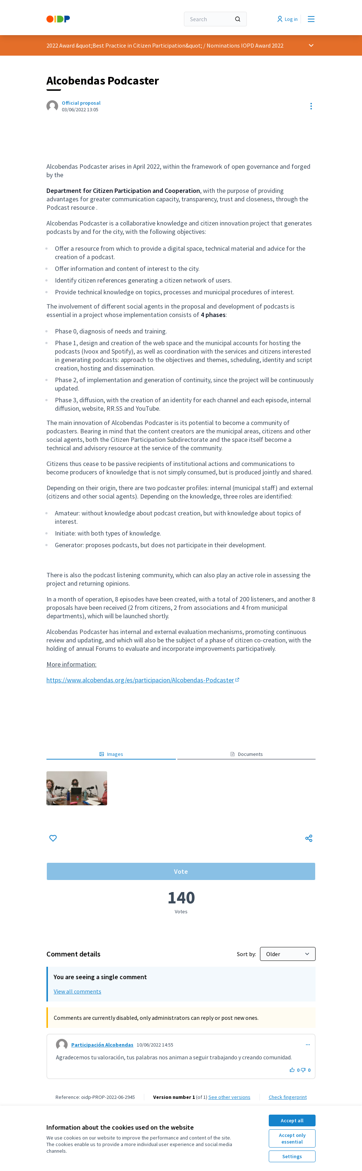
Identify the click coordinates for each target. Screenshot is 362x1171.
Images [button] (111, 754)
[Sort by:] (288, 954)
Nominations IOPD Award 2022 (245, 45)
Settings (292, 1156)
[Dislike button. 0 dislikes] (305, 1070)
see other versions (229, 1097)
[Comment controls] (307, 1044)
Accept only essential (292, 1138)
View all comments (77, 991)
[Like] (53, 838)
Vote (181, 871)
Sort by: (247, 954)
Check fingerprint (288, 1097)
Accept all (292, 1120)
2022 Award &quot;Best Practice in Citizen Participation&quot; (124, 45)
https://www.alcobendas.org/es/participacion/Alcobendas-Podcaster (143, 680)
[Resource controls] (311, 106)
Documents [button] (246, 754)
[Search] (215, 19)
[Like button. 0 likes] (294, 1070)
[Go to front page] (95, 19)
